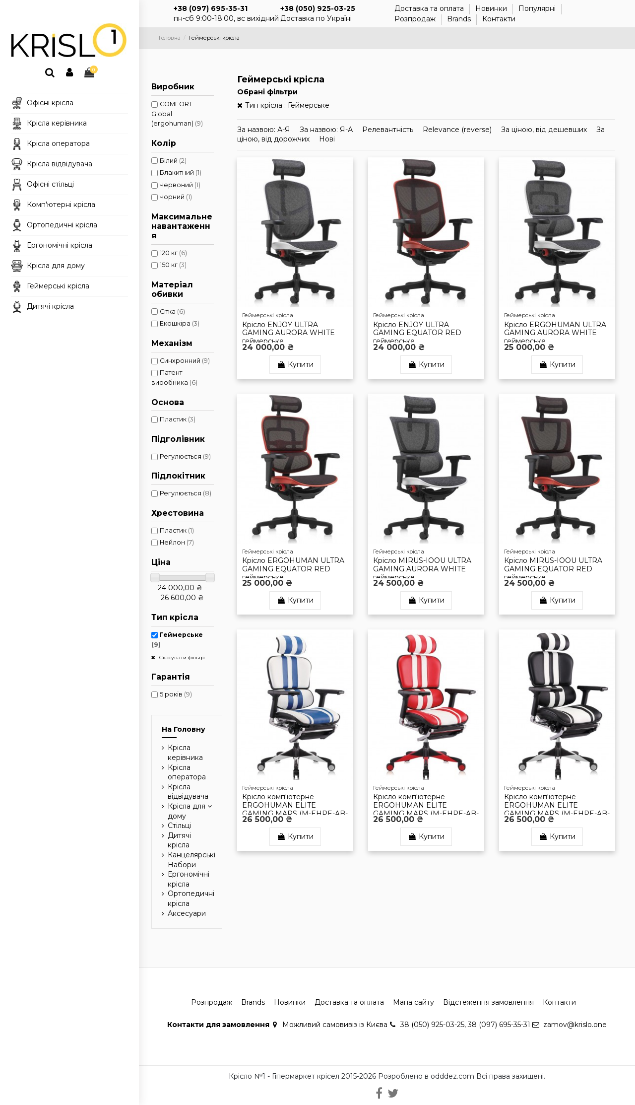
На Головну (183, 729)
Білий (173, 160)
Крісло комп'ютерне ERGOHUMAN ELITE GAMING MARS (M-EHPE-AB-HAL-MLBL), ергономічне (295, 809)
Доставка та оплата (430, 8)
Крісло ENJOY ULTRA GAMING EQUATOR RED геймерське (417, 333)
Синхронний (185, 360)
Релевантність (388, 129)
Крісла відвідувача (188, 791)
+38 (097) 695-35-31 (211, 8)
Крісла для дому (186, 811)
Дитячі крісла (179, 840)
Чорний (176, 197)
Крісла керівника (185, 752)
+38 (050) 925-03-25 (317, 8)
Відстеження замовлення (488, 1002)
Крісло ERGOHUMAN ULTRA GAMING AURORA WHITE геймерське (555, 333)
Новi (327, 139)
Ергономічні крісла (188, 879)
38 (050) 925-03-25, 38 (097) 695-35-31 (465, 1024)
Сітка (172, 311)
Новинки (492, 8)
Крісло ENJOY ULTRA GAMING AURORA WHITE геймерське (288, 333)
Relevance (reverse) (458, 129)
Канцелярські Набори (191, 859)
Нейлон (177, 542)
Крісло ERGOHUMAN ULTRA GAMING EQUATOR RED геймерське (293, 569)
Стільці (179, 825)
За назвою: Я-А (327, 129)
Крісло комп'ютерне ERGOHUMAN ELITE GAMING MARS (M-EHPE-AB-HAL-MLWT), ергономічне (557, 809)
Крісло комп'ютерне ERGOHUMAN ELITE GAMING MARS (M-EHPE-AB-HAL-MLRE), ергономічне (426, 809)
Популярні (538, 8)
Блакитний (180, 172)
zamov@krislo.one (575, 1024)
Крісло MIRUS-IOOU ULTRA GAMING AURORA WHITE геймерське (422, 569)
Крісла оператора (187, 772)
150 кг (173, 265)
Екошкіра (179, 323)
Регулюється (185, 456)
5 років (176, 694)
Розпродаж (416, 18)
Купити (295, 364)
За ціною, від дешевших (545, 129)
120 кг (173, 253)
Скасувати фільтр (181, 657)
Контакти (498, 18)
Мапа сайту (413, 1002)
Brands (460, 18)
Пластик (177, 419)
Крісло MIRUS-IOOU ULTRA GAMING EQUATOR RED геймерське (553, 569)
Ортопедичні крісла (191, 898)
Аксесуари (187, 913)
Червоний (180, 185)
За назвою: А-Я (264, 129)
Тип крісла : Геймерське (287, 105)
